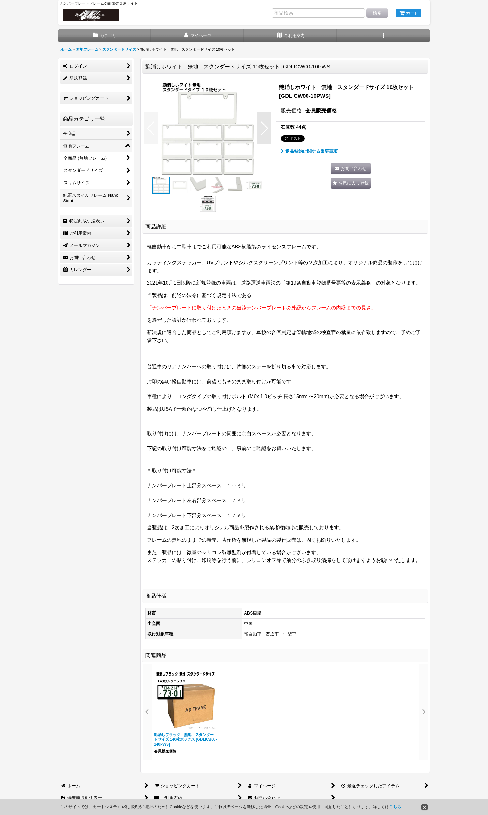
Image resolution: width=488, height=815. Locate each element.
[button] (383, 35)
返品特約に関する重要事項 (309, 151)
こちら (395, 806)
